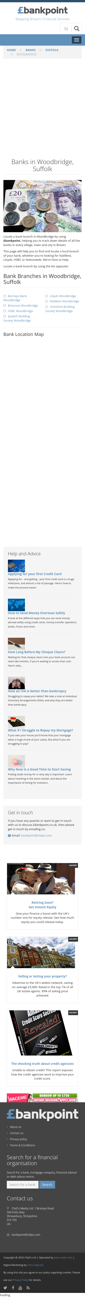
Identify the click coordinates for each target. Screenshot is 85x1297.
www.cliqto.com (63, 1257)
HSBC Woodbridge (20, 311)
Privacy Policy (20, 1280)
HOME (11, 50)
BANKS (31, 50)
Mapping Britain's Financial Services (43, 19)
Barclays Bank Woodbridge (15, 298)
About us (14, 1127)
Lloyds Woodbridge (63, 296)
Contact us (15, 1133)
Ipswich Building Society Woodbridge (17, 318)
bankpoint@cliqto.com (36, 835)
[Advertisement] (42, 111)
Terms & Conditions (21, 1145)
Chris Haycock (35, 1265)
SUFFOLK (52, 50)
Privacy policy (17, 1139)
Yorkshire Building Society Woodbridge (60, 309)
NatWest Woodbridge (64, 301)
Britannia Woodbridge (23, 305)
